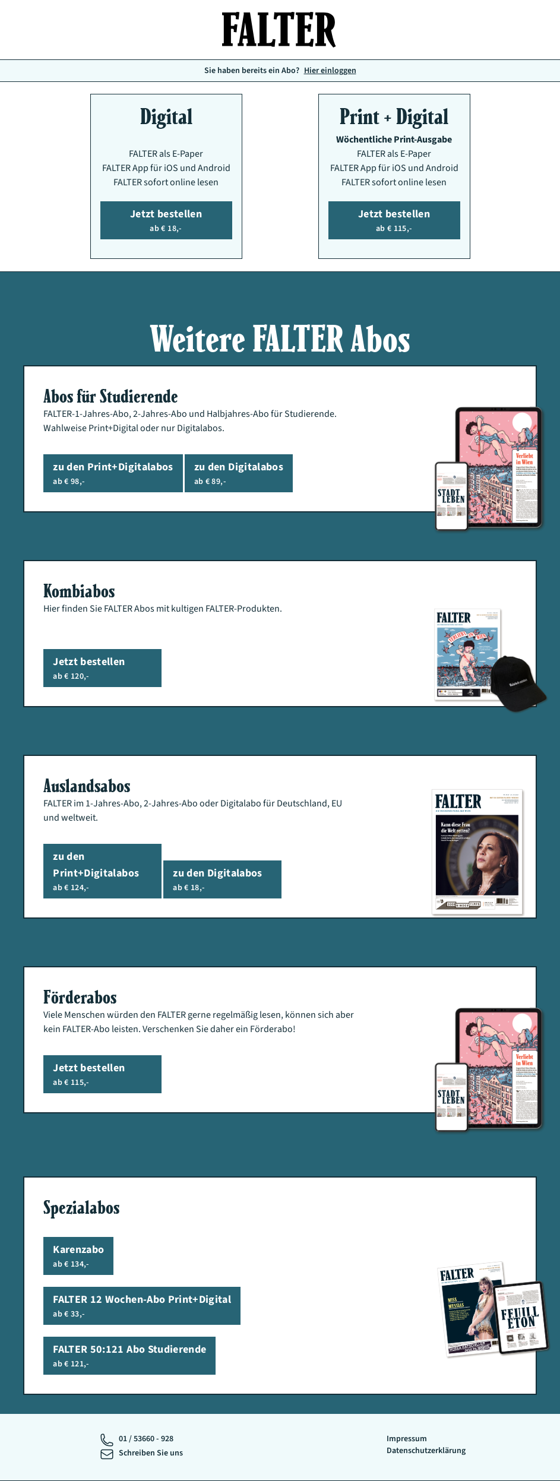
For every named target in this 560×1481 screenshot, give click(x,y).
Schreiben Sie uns (151, 1453)
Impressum (407, 1439)
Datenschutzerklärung (426, 1451)
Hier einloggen (330, 71)
